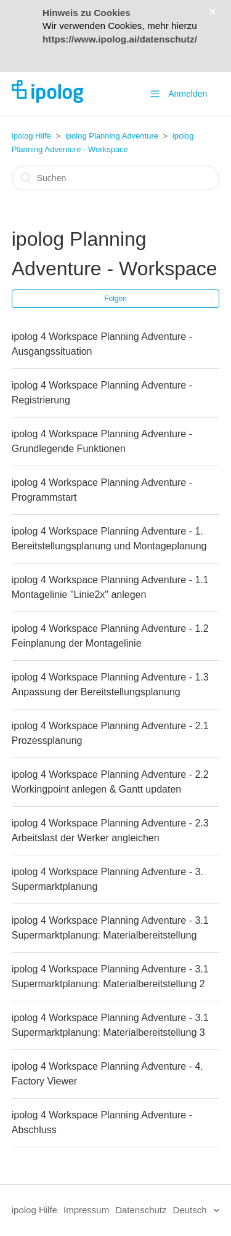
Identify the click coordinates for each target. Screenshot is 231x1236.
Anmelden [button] (187, 94)
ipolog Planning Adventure (111, 135)
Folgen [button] (115, 298)
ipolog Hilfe (31, 135)
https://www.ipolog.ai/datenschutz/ (120, 39)
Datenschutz (140, 1210)
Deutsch (191, 1210)
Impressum (86, 1210)
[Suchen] (116, 178)
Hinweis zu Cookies (87, 12)
